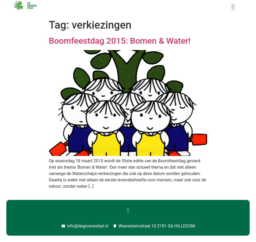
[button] (232, 7)
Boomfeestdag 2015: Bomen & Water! (120, 41)
